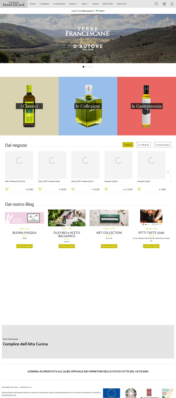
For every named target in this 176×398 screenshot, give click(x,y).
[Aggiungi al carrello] (6, 189)
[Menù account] (172, 4)
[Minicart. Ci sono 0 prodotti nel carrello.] (164, 4)
